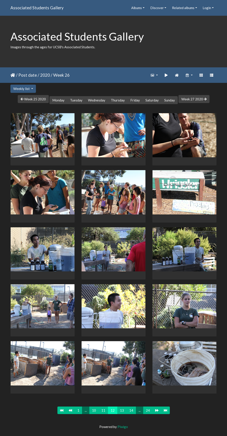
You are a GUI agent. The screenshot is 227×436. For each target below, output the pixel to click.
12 (113, 410)
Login (207, 8)
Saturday (152, 100)
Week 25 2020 (33, 99)
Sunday (169, 100)
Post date (27, 75)
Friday (135, 100)
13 (122, 410)
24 (148, 410)
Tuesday (76, 100)
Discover (157, 8)
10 (94, 410)
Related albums (183, 8)
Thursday (118, 100)
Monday (58, 100)
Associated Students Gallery (37, 7)
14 (131, 410)
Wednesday (96, 100)
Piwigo (122, 427)
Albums (136, 8)
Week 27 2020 (194, 99)
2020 (45, 75)
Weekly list (21, 89)
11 (103, 410)
